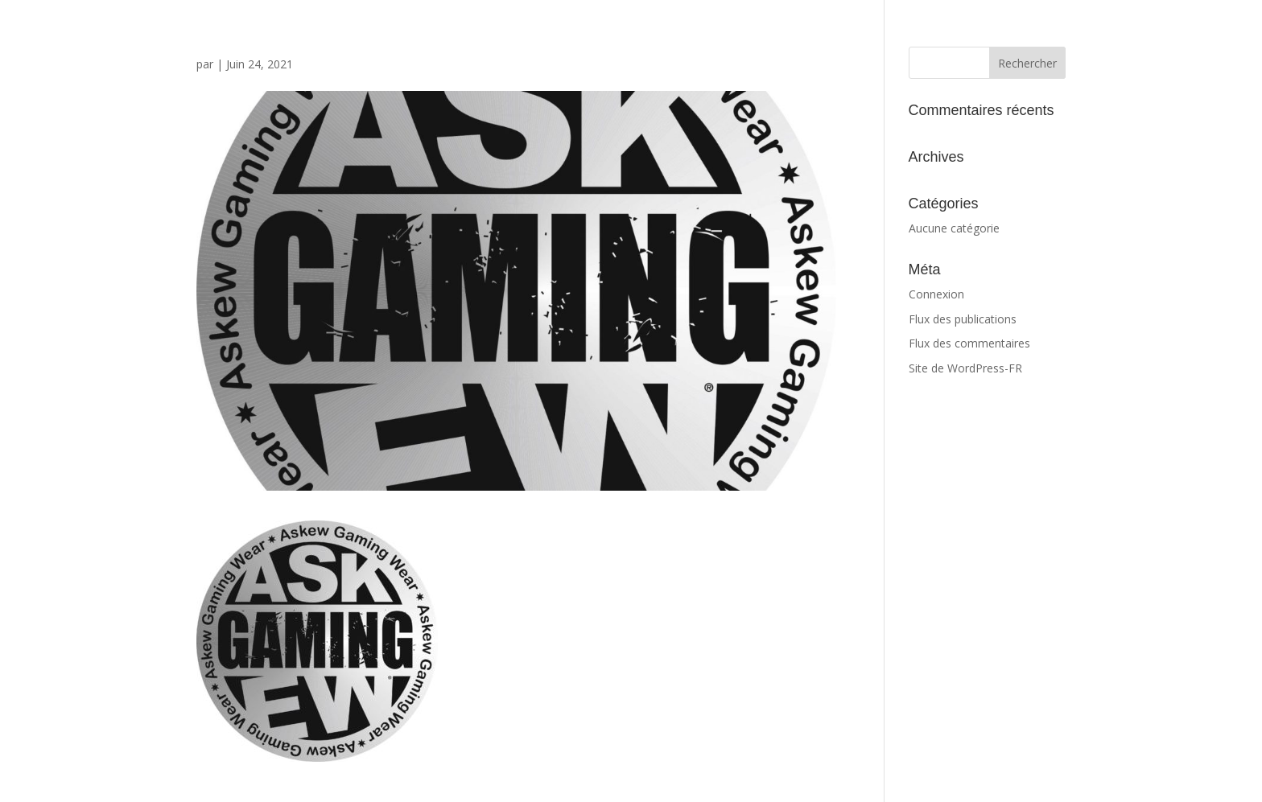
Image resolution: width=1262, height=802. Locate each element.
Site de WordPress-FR (965, 368)
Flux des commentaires (969, 343)
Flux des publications (963, 319)
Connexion (936, 294)
